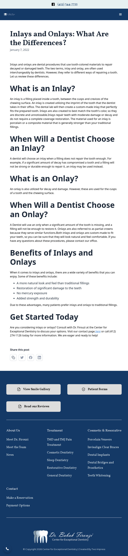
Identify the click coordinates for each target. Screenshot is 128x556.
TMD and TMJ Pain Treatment (59, 442)
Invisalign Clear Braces (103, 447)
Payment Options (18, 506)
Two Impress (98, 549)
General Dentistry (59, 476)
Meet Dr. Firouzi (17, 440)
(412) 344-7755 (68, 4)
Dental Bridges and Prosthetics (101, 465)
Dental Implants (99, 455)
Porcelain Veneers (100, 440)
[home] (9, 14)
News (10, 455)
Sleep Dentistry (57, 460)
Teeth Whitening (99, 476)
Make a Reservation (19, 498)
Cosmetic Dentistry (60, 453)
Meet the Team (16, 447)
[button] (120, 14)
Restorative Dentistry (62, 468)
